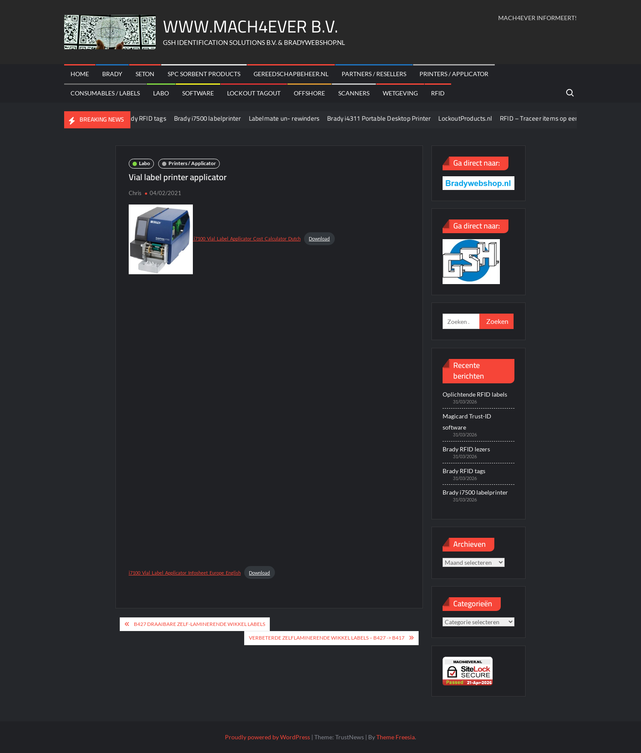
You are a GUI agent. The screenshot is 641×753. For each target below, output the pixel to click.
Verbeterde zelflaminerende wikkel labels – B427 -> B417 (327, 637)
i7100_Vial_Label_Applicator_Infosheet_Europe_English (185, 572)
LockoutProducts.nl (472, 118)
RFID (438, 93)
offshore (309, 93)
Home (80, 73)
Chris (135, 193)
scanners (353, 93)
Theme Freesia (395, 737)
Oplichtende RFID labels (475, 394)
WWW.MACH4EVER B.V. (250, 26)
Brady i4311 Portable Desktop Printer (386, 118)
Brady (112, 73)
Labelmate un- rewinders (291, 118)
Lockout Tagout (254, 93)
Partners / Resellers (374, 73)
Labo (161, 93)
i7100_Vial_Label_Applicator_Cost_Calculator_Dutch (215, 238)
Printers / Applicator (453, 73)
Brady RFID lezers (466, 449)
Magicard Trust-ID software (467, 421)
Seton (145, 73)
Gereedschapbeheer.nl (291, 73)
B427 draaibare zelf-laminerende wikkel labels (199, 624)
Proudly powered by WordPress (267, 737)
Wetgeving (400, 93)
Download (319, 238)
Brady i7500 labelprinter (214, 118)
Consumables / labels (105, 93)
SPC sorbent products (204, 73)
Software (198, 93)
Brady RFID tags (150, 118)
